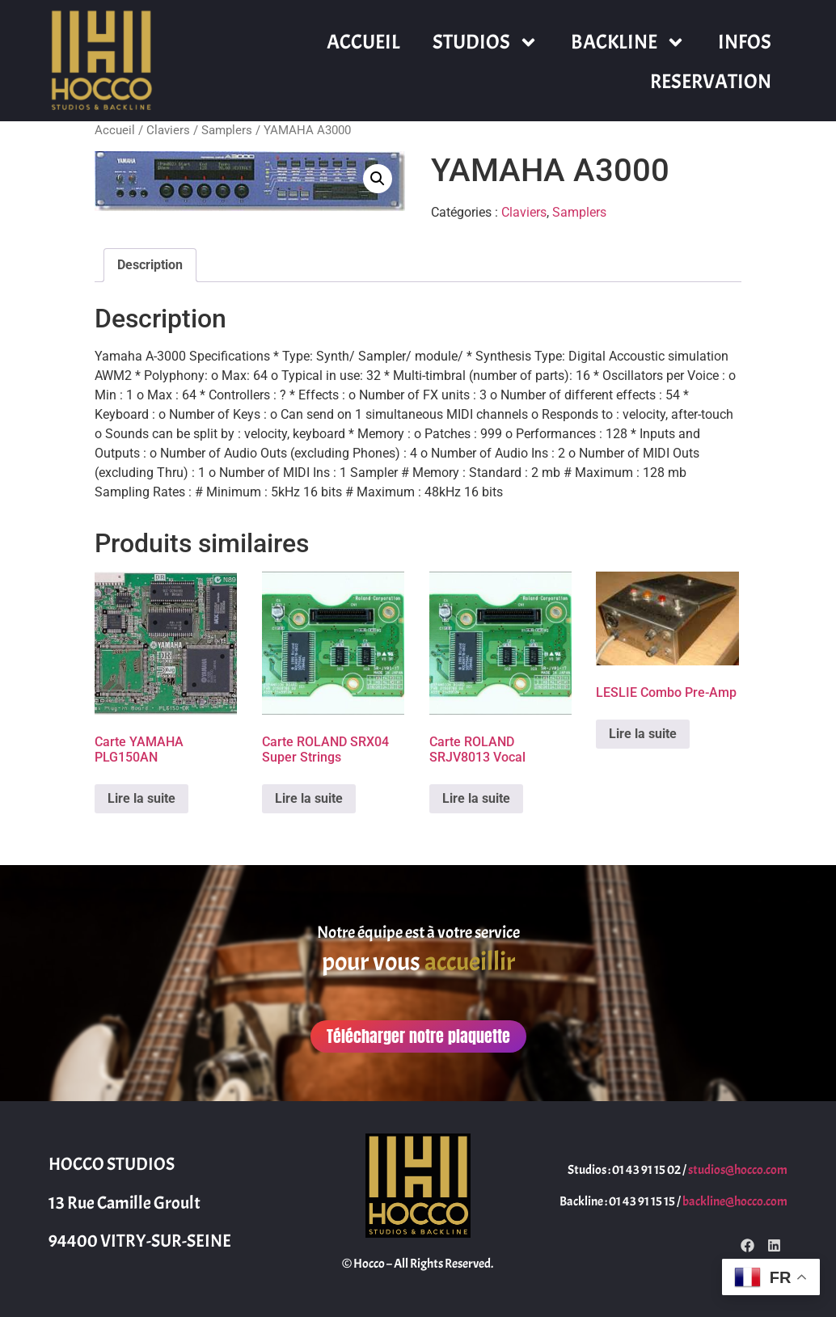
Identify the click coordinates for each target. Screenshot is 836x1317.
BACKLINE (628, 42)
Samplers (226, 130)
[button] (377, 178)
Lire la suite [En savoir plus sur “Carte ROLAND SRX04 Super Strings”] (309, 798)
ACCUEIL (363, 42)
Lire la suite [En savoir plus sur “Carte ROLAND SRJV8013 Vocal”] (476, 798)
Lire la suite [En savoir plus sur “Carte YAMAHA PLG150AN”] (141, 798)
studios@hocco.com (737, 1170)
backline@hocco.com (734, 1201)
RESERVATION (710, 82)
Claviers (168, 130)
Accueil (115, 130)
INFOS (744, 42)
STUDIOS (485, 42)
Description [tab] (150, 264)
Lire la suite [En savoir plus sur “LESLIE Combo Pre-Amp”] (643, 733)
